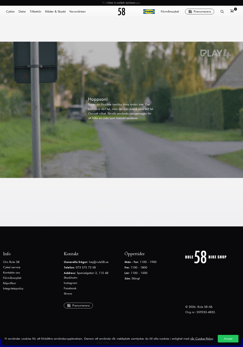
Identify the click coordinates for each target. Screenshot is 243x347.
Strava (68, 293)
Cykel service (11, 267)
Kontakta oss (11, 272)
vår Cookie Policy (201, 338)
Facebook (70, 288)
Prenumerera (199, 11)
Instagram (70, 283)
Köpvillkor (9, 283)
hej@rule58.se (98, 262)
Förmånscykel (170, 11)
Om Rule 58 (11, 262)
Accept (228, 338)
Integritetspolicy (13, 288)
